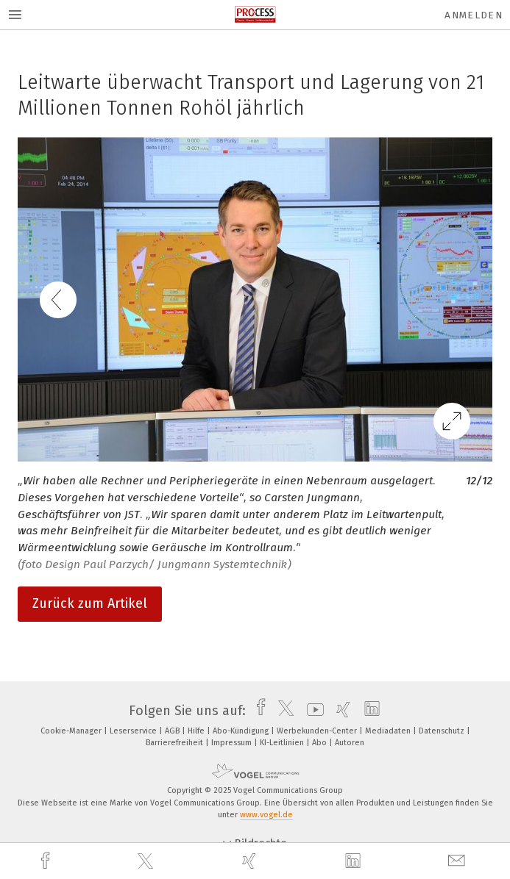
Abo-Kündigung (242, 731)
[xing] (251, 861)
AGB (173, 731)
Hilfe (197, 731)
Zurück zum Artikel (89, 603)
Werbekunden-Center (318, 731)
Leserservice (134, 731)
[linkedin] (355, 861)
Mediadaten (389, 731)
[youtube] (312, 711)
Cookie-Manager (72, 731)
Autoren (349, 742)
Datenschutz (443, 731)
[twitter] (147, 861)
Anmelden (474, 15)
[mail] (458, 861)
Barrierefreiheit (175, 742)
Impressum (232, 742)
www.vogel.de (266, 814)
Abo (320, 742)
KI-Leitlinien (283, 742)
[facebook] (47, 861)
